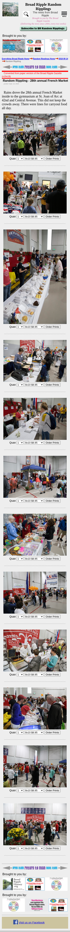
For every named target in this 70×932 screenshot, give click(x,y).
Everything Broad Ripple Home (15, 59)
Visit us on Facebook (32, 922)
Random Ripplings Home (44, 59)
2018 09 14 (63, 59)
